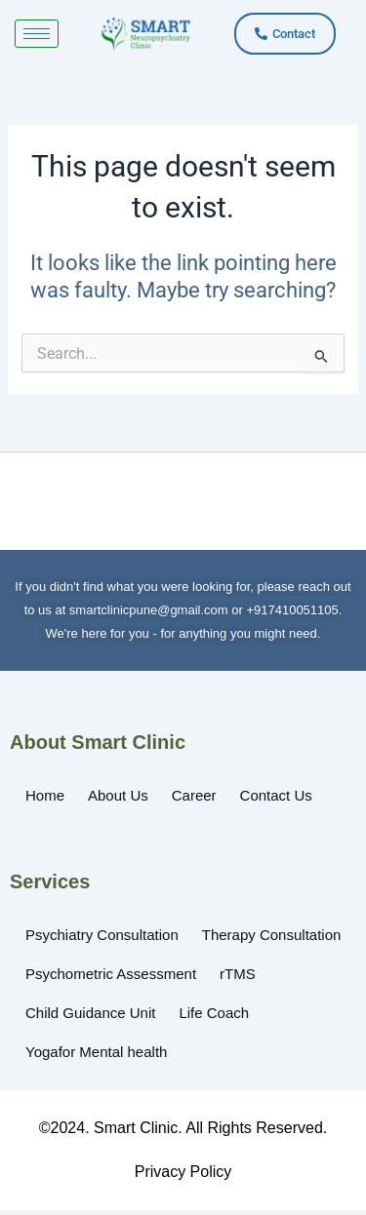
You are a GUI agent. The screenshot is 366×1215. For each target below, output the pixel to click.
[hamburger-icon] (37, 34)
